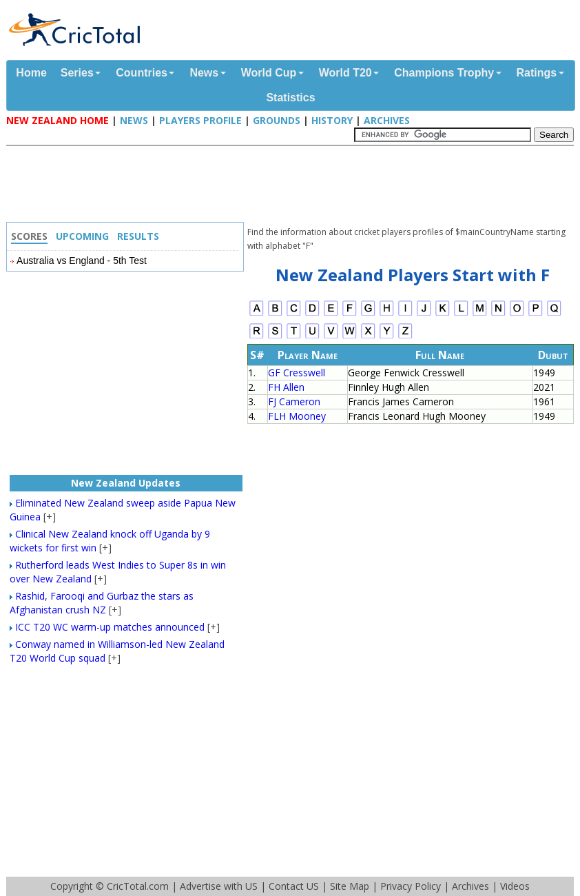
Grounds (276, 120)
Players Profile (200, 120)
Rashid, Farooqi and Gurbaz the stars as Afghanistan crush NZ (102, 602)
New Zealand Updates (125, 482)
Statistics (290, 97)
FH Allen (286, 387)
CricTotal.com (138, 886)
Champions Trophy (444, 73)
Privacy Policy (410, 886)
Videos (515, 886)
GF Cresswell (296, 372)
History (332, 120)
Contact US (294, 886)
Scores (29, 236)
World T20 (345, 73)
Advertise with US (219, 886)
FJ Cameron (294, 401)
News (203, 73)
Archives (387, 120)
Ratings (537, 73)
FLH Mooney (297, 415)
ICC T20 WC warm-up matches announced (110, 626)
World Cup (269, 73)
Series (77, 73)
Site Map (349, 886)
